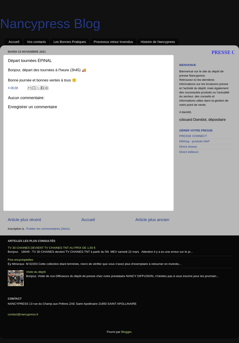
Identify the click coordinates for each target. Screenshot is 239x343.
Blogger (126, 331)
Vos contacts (36, 42)
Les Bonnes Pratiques (70, 42)
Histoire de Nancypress (158, 42)
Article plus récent (24, 219)
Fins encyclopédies (20, 259)
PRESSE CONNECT (193, 136)
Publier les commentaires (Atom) (48, 228)
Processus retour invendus (113, 42)
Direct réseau (188, 146)
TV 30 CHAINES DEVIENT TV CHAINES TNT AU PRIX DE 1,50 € (52, 247)
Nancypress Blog (50, 23)
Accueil (14, 42)
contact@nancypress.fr (23, 314)
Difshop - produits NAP (194, 141)
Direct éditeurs (189, 152)
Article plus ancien (152, 219)
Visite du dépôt (36, 272)
